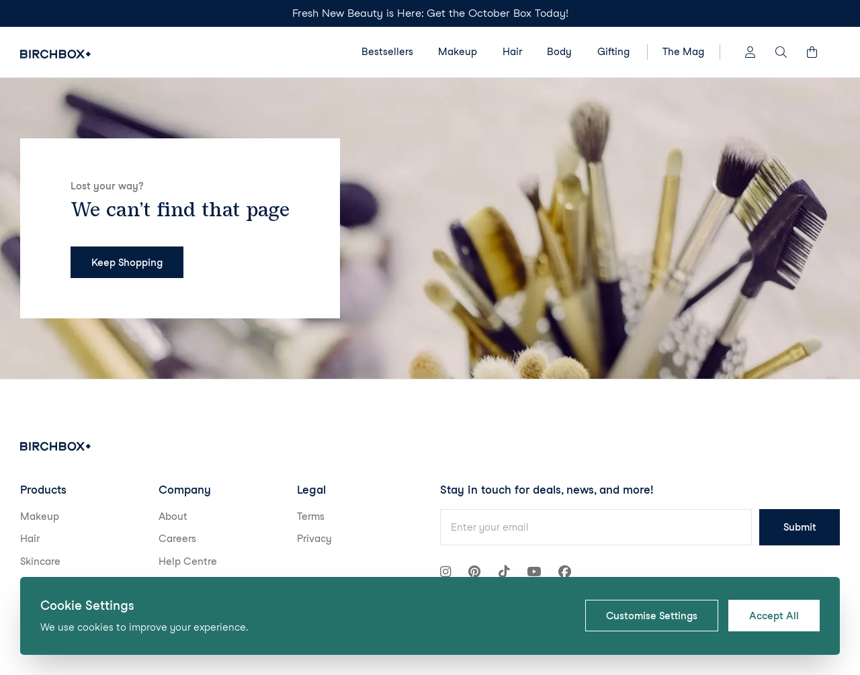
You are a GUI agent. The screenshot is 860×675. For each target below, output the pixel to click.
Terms (311, 516)
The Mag (683, 52)
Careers (177, 539)
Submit (799, 527)
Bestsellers (387, 52)
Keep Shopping (127, 263)
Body (559, 52)
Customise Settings (651, 616)
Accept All (774, 616)
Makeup (457, 52)
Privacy (314, 539)
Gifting (613, 52)
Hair (512, 52)
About (173, 516)
